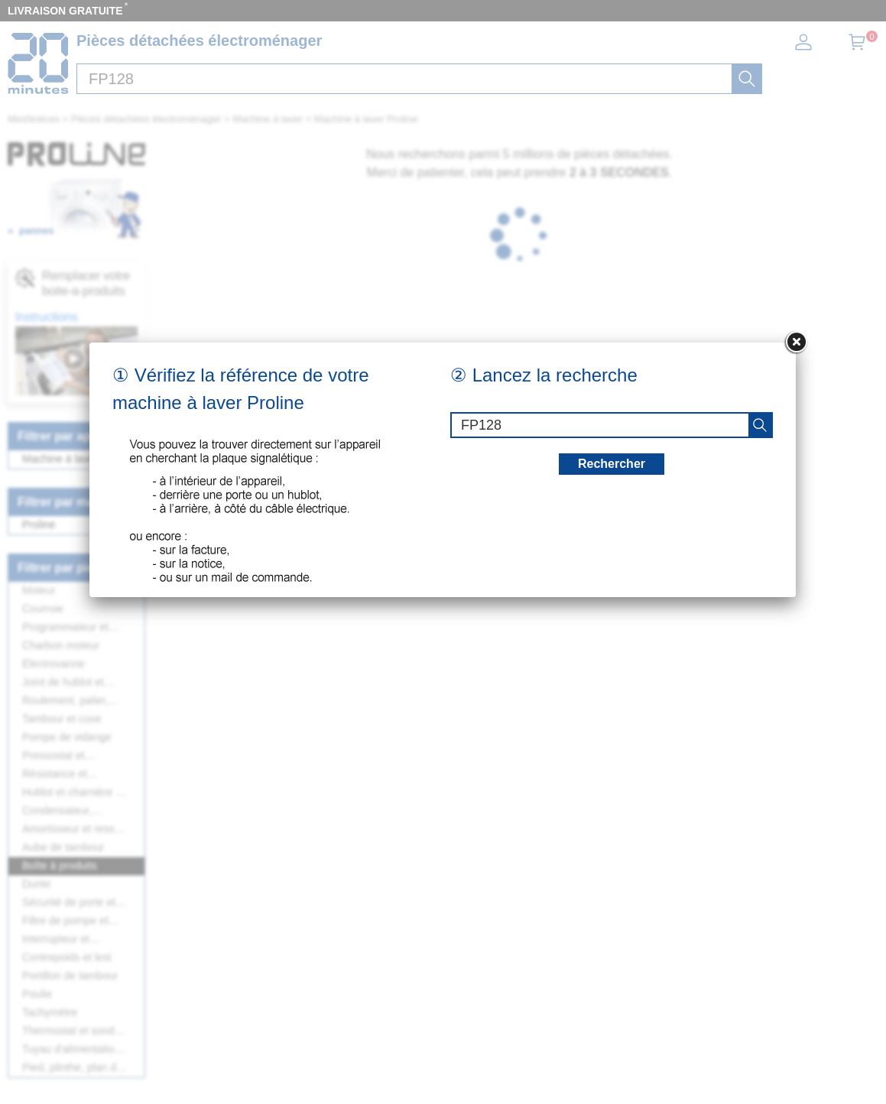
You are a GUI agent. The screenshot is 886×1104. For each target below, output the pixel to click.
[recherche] (759, 425)
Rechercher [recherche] (611, 463)
